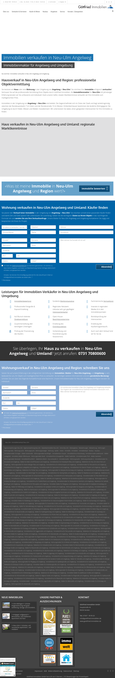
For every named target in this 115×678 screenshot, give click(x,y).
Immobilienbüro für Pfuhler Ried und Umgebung (54, 514)
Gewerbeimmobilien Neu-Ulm (50, 448)
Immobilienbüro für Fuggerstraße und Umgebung (38, 531)
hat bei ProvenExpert (57, 677)
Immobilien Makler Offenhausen (21, 456)
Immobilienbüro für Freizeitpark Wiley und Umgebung (65, 462)
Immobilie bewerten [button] (93, 188)
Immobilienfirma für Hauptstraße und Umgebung (18, 545)
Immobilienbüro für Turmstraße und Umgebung (82, 503)
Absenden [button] (106, 266)
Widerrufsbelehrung (55, 671)
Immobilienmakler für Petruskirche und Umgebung (91, 465)
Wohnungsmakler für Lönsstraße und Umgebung (74, 526)
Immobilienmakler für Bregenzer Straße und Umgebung (84, 528)
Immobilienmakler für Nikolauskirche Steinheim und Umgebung (75, 481)
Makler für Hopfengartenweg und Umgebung (48, 512)
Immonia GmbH (15, 674)
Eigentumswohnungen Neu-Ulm (13, 448)
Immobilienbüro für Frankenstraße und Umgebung (36, 556)
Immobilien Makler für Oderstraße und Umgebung (58, 567)
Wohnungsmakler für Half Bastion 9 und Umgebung (63, 489)
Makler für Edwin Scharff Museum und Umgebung (34, 462)
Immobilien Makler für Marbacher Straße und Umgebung (20, 559)
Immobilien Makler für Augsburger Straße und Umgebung (20, 534)
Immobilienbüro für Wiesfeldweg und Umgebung (71, 537)
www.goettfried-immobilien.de (90, 621)
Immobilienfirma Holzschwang (76, 453)
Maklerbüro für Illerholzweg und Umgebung (53, 573)
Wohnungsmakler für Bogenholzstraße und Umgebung (40, 537)
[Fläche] (43, 232)
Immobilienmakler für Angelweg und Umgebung (92, 495)
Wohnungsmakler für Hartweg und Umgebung (17, 498)
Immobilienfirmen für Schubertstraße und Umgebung (66, 517)
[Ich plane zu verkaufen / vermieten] (14, 227)
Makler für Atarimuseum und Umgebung (35, 489)
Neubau (45, 11)
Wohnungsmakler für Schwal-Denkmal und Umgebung (36, 476)
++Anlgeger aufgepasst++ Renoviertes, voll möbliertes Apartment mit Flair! (21, 616)
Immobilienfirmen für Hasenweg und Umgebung (39, 495)
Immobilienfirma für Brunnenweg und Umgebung (87, 506)
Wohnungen (101, 448)
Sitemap (76, 671)
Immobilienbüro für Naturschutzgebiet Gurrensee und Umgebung (57, 492)
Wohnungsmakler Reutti (38, 456)
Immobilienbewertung (22, 301)
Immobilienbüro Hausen (59, 453)
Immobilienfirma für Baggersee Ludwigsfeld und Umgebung (21, 467)
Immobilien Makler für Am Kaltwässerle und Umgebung (54, 539)
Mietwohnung (93, 448)
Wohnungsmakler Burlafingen (42, 453)
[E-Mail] (43, 261)
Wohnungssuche (30, 451)
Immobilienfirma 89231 (28, 459)
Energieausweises (59, 326)
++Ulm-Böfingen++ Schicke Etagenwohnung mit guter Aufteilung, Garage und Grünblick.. (24, 606)
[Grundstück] (86, 232)
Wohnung (51, 451)
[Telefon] (14, 261)
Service (62, 11)
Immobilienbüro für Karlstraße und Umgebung (93, 542)
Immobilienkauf (83, 451)
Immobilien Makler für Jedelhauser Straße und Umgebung (83, 573)
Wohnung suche (19, 451)
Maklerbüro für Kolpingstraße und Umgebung (96, 531)
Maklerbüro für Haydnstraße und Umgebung (24, 539)
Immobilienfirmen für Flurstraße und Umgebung (58, 506)
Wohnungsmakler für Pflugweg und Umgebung (31, 562)
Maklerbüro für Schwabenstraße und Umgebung (47, 545)
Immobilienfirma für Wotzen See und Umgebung (46, 498)
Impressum (39, 671)
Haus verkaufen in (53, 459)
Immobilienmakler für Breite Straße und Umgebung (39, 570)
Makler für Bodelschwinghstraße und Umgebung (83, 534)
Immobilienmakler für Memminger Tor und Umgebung (31, 473)
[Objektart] (43, 227)
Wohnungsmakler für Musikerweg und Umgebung (64, 509)
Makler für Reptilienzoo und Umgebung (89, 473)
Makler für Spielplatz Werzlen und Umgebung (96, 517)
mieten (62, 451)
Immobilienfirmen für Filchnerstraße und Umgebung (19, 576)
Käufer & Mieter (34, 11)
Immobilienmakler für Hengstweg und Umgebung (36, 542)
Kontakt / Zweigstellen (75, 11)
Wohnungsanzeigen (41, 451)
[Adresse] (86, 227)
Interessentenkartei (60, 312)
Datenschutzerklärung (19, 266)
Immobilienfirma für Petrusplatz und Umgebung (34, 484)
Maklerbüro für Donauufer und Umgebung (89, 492)
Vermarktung (108, 301)
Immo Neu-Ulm (64, 448)
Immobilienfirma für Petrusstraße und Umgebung (67, 531)
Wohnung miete (8, 451)
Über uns (6, 11)
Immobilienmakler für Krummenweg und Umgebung (44, 526)
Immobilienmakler (24, 581)
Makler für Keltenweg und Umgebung (72, 512)
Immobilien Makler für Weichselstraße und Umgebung (77, 545)
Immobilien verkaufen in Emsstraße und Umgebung (19, 503)
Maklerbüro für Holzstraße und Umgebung (85, 578)
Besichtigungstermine (61, 319)
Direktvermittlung (21, 319)
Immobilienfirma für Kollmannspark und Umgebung (61, 465)
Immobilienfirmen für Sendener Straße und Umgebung (53, 559)
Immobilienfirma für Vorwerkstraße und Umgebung (91, 562)
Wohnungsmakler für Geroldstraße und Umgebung (95, 548)
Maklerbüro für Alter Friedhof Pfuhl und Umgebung (75, 498)
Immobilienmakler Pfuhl (83, 456)
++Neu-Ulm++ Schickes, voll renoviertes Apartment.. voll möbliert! (21, 627)
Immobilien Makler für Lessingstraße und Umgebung (35, 517)
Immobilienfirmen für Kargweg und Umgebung (80, 564)
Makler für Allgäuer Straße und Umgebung (47, 576)
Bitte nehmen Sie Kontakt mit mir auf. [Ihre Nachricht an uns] (86, 250)
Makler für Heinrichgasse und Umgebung (66, 495)
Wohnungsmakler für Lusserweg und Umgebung (25, 514)
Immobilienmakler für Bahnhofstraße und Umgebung (64, 548)
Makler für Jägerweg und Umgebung (53, 553)
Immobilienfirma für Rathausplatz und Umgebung (68, 476)
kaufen (57, 451)
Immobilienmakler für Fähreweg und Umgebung (35, 509)
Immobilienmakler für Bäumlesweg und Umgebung (18, 520)
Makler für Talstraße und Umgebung (81, 559)
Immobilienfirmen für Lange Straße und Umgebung (45, 581)
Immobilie (67, 451)
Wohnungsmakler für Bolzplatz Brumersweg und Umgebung (65, 470)
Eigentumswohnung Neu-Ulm (32, 448)
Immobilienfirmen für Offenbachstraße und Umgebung (89, 567)
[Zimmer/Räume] (14, 232)
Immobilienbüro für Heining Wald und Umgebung (62, 473)
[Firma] (43, 245)
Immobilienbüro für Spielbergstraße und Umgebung (61, 562)
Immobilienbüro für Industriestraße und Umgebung (77, 520)
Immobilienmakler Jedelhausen (94, 453)
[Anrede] (14, 240)
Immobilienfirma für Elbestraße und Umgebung (58, 578)
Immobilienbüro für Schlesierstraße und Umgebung (29, 578)
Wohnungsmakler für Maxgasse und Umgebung (79, 487)
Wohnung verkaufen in (87, 459)
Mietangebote (74, 448)
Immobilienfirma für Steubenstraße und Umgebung (47, 551)
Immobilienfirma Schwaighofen (55, 456)
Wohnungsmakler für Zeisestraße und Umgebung (25, 584)
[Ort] (36, 256)
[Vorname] (43, 240)
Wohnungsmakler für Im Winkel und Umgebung (65, 542)
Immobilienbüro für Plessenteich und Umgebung (25, 478)
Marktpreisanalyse (67, 301)
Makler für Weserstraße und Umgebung (36, 548)
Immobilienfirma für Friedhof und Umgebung (24, 492)
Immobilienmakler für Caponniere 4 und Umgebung (54, 467)
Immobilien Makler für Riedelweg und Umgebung (25, 501)
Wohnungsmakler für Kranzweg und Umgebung (48, 520)
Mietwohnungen (83, 448)
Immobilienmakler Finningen (12, 453)
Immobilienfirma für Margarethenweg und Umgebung (67, 556)
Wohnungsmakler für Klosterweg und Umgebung (69, 570)
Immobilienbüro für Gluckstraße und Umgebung (18, 551)
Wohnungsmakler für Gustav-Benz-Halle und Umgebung (51, 503)
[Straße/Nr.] (29, 250)
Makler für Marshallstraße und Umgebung (16, 526)
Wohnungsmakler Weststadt (12, 459)
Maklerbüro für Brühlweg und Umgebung (75, 551)
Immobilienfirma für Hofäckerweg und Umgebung (25, 573)
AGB (45, 671)
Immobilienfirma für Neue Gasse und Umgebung (83, 514)
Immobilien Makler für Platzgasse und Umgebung (63, 484)
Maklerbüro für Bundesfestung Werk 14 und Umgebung (78, 478)
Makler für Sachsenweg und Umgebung (94, 501)
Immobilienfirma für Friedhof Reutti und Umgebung (41, 481)
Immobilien (74, 451)
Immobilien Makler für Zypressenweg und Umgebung (63, 523)
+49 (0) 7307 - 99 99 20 (10, 2)
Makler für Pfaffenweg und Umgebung (22, 487)
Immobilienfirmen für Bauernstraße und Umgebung (19, 512)
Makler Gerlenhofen (27, 453)
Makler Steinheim (96, 456)
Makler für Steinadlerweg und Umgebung (31, 506)
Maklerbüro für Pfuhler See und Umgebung (34, 470)
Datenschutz (67, 671)
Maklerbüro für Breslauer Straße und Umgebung (18, 564)
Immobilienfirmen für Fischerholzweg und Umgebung (26, 553)
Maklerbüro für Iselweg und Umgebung (94, 556)
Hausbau (97, 451)
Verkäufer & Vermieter (19, 11)
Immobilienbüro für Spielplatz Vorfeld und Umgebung (49, 487)
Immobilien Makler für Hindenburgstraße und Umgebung (49, 564)
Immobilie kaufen (64, 459)
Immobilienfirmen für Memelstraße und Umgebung (53, 534)
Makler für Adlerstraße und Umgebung (72, 581)
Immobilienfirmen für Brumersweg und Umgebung (94, 523)
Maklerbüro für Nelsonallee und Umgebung (34, 523)
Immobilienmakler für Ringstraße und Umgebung (75, 576)
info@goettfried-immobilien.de (90, 618)
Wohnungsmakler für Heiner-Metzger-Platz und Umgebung (28, 465)
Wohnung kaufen (75, 459)
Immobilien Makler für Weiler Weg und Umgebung (93, 509)
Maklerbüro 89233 (41, 459)
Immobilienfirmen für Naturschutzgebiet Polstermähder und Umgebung (61, 501)
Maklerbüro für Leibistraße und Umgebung (30, 567)
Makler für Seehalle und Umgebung (50, 478)
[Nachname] (14, 245)
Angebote (54, 11)
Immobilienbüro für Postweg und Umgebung (24, 528)
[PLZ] (7, 256)
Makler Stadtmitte (70, 456)
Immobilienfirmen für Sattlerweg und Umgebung (85, 539)
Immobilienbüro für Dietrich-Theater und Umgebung (85, 467)
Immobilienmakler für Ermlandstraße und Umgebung (80, 553)
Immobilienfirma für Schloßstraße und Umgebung (52, 528)
